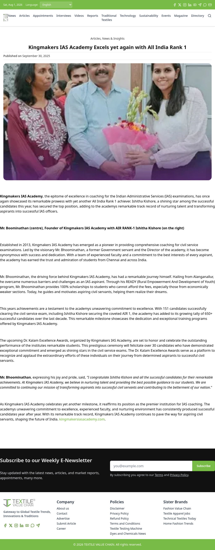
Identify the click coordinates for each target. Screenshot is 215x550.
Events (166, 16)
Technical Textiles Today (179, 518)
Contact (62, 513)
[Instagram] (184, 4)
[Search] (209, 16)
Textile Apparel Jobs (176, 513)
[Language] (56, 5)
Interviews (63, 16)
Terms (159, 475)
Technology (128, 16)
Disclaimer (117, 508)
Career (61, 529)
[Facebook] (174, 4)
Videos (79, 16)
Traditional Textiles (109, 18)
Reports (92, 16)
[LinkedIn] (189, 4)
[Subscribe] (210, 4)
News (12, 16)
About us (63, 508)
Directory (197, 16)
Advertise (63, 518)
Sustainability (148, 16)
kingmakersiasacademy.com (82, 419)
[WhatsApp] (205, 4)
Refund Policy (119, 518)
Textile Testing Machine (126, 529)
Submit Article (66, 523)
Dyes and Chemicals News (128, 534)
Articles (24, 16)
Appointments (43, 16)
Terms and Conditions (125, 523)
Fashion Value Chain (177, 508)
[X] (179, 4)
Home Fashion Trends (178, 523)
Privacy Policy (179, 475)
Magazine (181, 16)
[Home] (5, 18)
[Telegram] (200, 4)
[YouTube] (195, 4)
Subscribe (204, 466)
